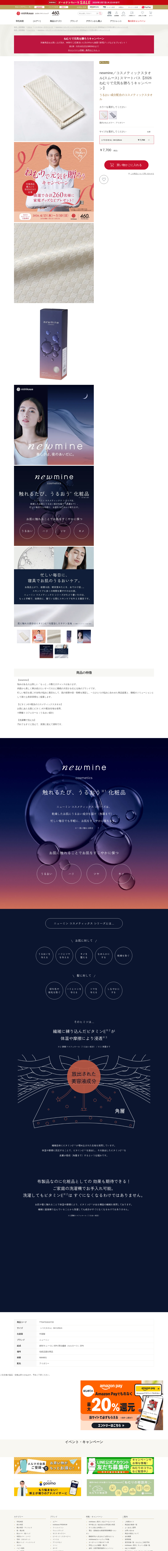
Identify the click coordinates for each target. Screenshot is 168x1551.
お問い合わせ (129, 1530)
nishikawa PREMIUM (60, 1524)
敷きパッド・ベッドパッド (26, 1542)
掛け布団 (20, 1524)
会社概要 (128, 1536)
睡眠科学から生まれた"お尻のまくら (101, 1536)
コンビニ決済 (110, 7)
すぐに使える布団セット (97, 1527)
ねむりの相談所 (130, 1548)
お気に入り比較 (142, 13)
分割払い (121, 7)
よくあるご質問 (130, 1527)
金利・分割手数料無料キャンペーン (101, 1548)
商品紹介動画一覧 (131, 1524)
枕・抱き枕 (20, 1530)
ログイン (123, 13)
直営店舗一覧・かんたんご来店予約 (137, 1542)
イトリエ (56, 1539)
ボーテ (55, 1548)
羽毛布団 (20, 21)
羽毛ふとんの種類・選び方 (98, 1545)
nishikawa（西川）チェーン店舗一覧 (137, 1545)
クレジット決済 (133, 7)
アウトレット (116, 21)
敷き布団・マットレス (24, 1527)
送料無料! (39, 7)
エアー (55, 1521)
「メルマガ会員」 (57, 7)
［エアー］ (37, 21)
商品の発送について (132, 1533)
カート (150, 13)
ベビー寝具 (20, 1548)
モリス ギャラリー (59, 1533)
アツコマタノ (57, 1542)
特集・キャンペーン (94, 1517)
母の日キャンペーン (136, 21)
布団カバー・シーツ (24, 1536)
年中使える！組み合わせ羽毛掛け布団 (102, 1524)
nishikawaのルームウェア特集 (99, 1539)
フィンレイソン (58, 1527)
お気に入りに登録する (103, 179)
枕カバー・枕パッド (24, 1533)
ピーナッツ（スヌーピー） (62, 1536)
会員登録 (116, 13)
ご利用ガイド (132, 13)
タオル (19, 1545)
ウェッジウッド (58, 1530)
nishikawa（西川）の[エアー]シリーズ (102, 1521)
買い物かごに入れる (129, 164)
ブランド (53, 1517)
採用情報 (128, 1539)
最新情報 (109, 13)
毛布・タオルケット (24, 1539)
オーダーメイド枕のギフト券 (99, 1542)
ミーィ (55, 1545)
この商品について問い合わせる (142, 174)
